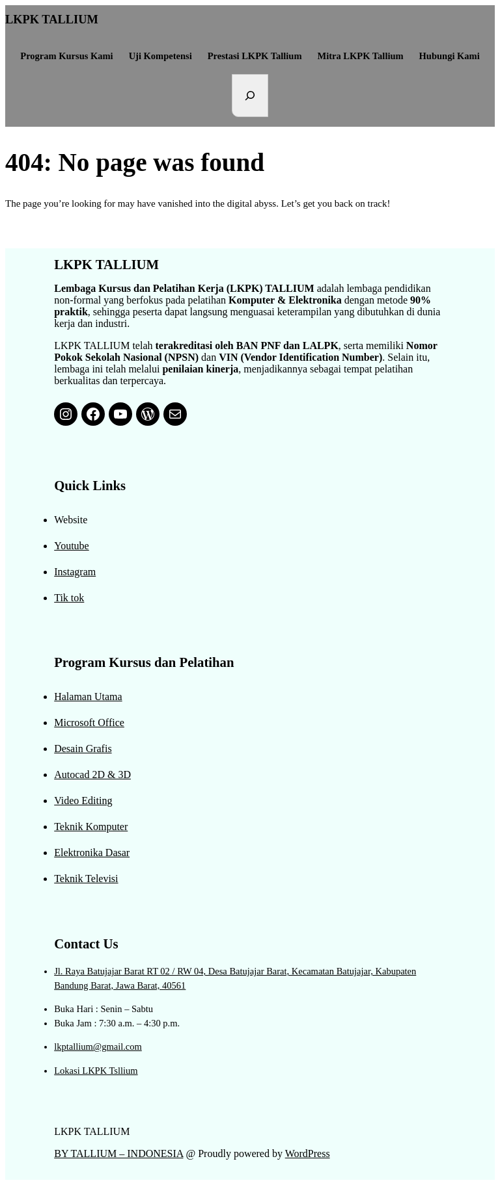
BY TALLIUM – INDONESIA (118, 1153)
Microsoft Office (89, 722)
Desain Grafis (82, 748)
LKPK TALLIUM (51, 19)
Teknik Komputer (91, 826)
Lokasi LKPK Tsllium (95, 1070)
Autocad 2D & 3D (92, 774)
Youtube (71, 545)
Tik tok (69, 597)
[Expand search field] (250, 95)
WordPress (307, 1153)
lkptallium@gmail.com (98, 1046)
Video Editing (83, 800)
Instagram (75, 571)
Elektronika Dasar (92, 852)
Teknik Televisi (86, 878)
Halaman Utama (88, 696)
